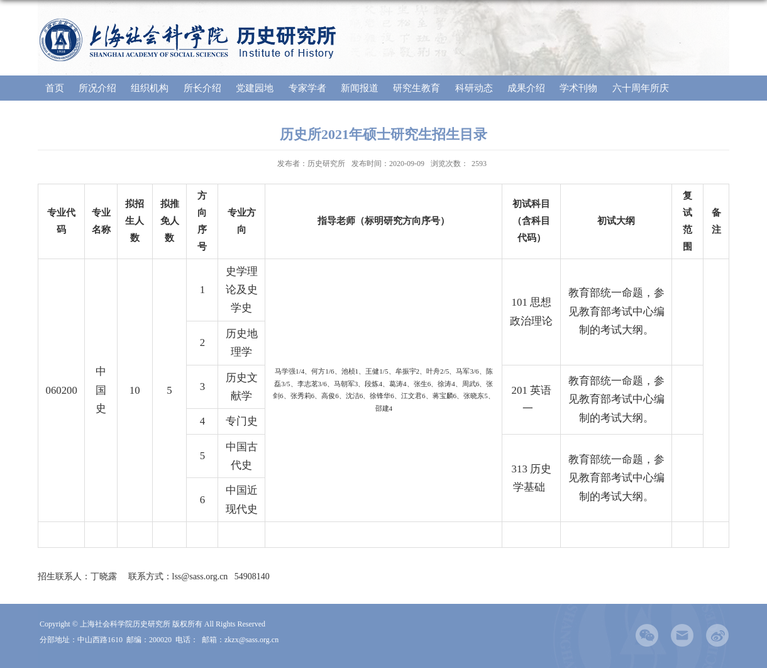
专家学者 (307, 88)
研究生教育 (416, 88)
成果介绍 (526, 88)
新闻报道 (359, 88)
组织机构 (149, 88)
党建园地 (254, 88)
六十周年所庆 (640, 88)
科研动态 (474, 88)
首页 (54, 88)
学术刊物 (578, 88)
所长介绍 (202, 88)
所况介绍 (97, 88)
